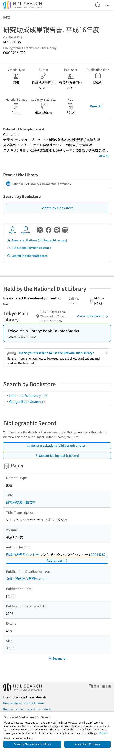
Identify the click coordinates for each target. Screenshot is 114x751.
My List (12, 230)
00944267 (98, 554)
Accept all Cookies (87, 744)
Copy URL (25, 230)
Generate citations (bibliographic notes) (37, 240)
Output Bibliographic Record (29, 247)
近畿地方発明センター (22, 554)
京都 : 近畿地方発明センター (27, 578)
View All (96, 106)
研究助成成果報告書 (21, 502)
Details (103, 733)
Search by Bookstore (57, 207)
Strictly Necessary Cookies (32, 744)
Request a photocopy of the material (27, 709)
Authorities (57, 560)
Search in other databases (27, 255)
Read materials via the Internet (24, 703)
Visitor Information (93, 316)
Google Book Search (27, 401)
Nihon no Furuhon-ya (28, 395)
